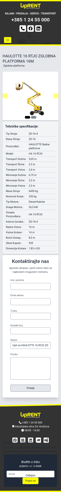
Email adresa (17, 295)
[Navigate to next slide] (55, 95)
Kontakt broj (16, 325)
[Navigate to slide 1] (27, 117)
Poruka (14, 354)
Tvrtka (13, 311)
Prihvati (30, 466)
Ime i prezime (17, 280)
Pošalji (30, 388)
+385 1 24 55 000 (30, 20)
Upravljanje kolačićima (30, 484)
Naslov (13, 340)
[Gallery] (30, 96)
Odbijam (30, 475)
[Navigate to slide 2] (33, 117)
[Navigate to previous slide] (5, 95)
